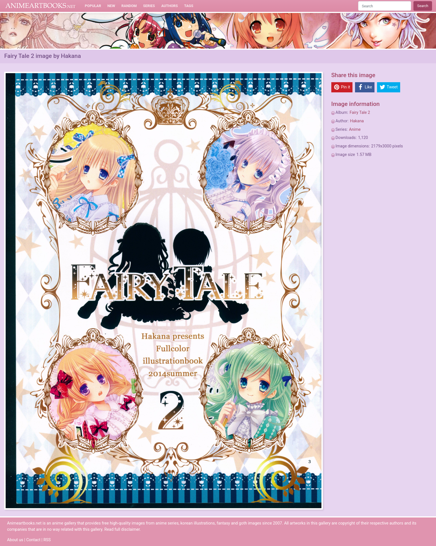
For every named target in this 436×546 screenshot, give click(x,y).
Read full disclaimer (122, 529)
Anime (355, 129)
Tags (188, 6)
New (111, 6)
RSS (47, 540)
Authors (169, 6)
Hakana (357, 121)
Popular (93, 6)
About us (15, 540)
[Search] (384, 5)
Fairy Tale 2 (360, 112)
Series (149, 6)
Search (422, 6)
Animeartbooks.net (40, 6)
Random (129, 6)
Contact (33, 540)
